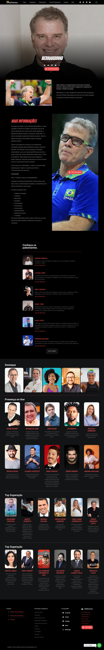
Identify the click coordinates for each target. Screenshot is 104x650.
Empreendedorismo (39, 618)
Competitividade (70, 85)
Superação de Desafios (40, 620)
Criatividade (37, 631)
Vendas (36, 626)
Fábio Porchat (52, 471)
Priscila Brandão (85, 612)
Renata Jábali (10, 571)
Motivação (71, 87)
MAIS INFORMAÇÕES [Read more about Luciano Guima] (40, 281)
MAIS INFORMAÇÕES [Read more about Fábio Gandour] (40, 296)
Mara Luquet (84, 619)
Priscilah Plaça (93, 572)
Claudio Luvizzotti (32, 471)
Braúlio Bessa (12, 471)
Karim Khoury (12, 429)
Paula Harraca (85, 623)
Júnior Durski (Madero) (60, 520)
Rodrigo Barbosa (41, 258)
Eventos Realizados (54, 2)
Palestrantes (42, 2)
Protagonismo (79, 87)
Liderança (65, 87)
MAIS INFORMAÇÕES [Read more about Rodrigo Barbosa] (40, 265)
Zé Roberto (71, 429)
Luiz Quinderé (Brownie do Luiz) (43, 573)
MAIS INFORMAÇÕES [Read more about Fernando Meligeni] (40, 346)
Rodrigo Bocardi (43, 520)
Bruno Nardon (72, 471)
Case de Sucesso (39, 637)
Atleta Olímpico (60, 85)
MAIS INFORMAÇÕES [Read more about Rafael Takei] (40, 313)
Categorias (32, 2)
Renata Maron (85, 616)
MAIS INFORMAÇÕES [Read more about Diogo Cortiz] (40, 331)
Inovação (36, 634)
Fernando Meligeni (42, 339)
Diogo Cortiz (39, 321)
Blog (73, 2)
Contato (66, 2)
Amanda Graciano (91, 471)
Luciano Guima (40, 273)
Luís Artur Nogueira (60, 572)
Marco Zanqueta (27, 520)
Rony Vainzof (27, 571)
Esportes (58, 87)
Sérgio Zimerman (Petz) (93, 521)
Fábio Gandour (40, 289)
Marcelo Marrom (85, 614)
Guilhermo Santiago (10, 520)
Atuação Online (38, 612)
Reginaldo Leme (32, 429)
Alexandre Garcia (85, 621)
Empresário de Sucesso (40, 623)
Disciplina (87, 85)
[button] (80, 2)
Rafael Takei (39, 304)
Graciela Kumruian (91, 430)
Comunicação (80, 85)
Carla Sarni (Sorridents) (77, 520)
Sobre (24, 2)
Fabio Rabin (52, 429)
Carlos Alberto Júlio (76, 572)
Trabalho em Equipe (67, 89)
